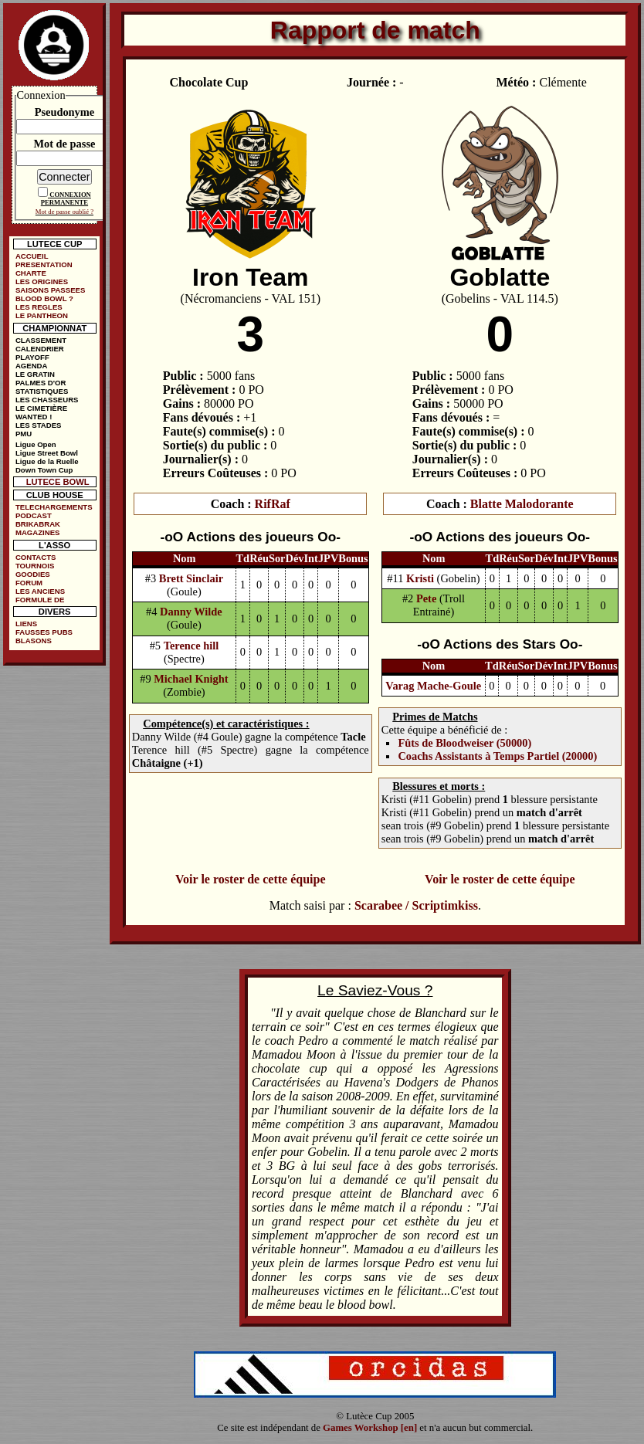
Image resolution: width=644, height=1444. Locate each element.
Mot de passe (64, 143)
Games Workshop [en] (370, 1427)
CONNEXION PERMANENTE (66, 198)
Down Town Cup (44, 470)
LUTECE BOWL (58, 481)
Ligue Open (35, 444)
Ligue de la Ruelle (47, 461)
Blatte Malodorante (522, 503)
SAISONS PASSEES (50, 290)
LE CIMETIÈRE (41, 408)
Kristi (420, 578)
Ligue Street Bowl (46, 453)
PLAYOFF (32, 357)
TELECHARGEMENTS (54, 507)
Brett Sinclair (191, 578)
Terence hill (191, 645)
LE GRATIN (35, 374)
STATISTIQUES (41, 391)
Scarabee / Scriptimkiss (416, 905)
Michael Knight (191, 679)
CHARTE (30, 273)
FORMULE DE (39, 599)
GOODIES (32, 574)
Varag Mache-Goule (433, 686)
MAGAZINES (37, 532)
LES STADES (38, 425)
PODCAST (33, 515)
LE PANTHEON (41, 315)
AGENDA (31, 365)
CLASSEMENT (40, 340)
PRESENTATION (44, 264)
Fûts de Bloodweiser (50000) (464, 743)
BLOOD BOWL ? (44, 298)
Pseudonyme (65, 112)
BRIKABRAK (37, 524)
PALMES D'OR (40, 382)
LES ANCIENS (40, 591)
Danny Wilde (191, 611)
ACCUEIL (32, 256)
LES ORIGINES (41, 281)
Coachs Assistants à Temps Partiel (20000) (497, 756)
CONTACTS (35, 557)
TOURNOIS (34, 565)
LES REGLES (39, 307)
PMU (23, 433)
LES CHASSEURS (47, 399)
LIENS (26, 623)
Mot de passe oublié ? (64, 211)
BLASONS (33, 640)
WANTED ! (33, 416)
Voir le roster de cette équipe (250, 879)
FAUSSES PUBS (44, 632)
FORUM (28, 582)
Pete (426, 598)
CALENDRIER (39, 348)
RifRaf (272, 503)
